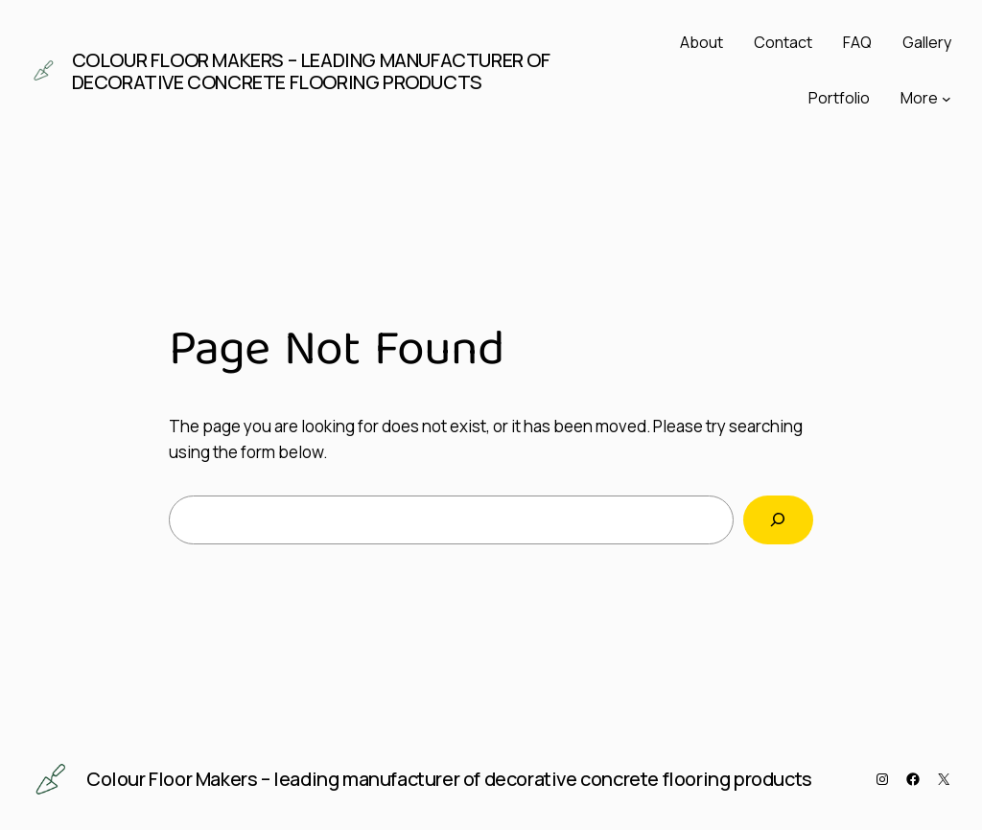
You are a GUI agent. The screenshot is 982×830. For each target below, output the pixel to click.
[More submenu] (946, 99)
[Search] (778, 520)
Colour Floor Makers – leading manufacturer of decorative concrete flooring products (311, 71)
